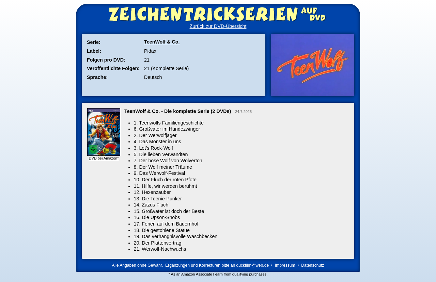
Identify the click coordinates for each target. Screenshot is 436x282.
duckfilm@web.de (252, 265)
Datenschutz (312, 265)
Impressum (285, 265)
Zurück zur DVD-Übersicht (218, 26)
